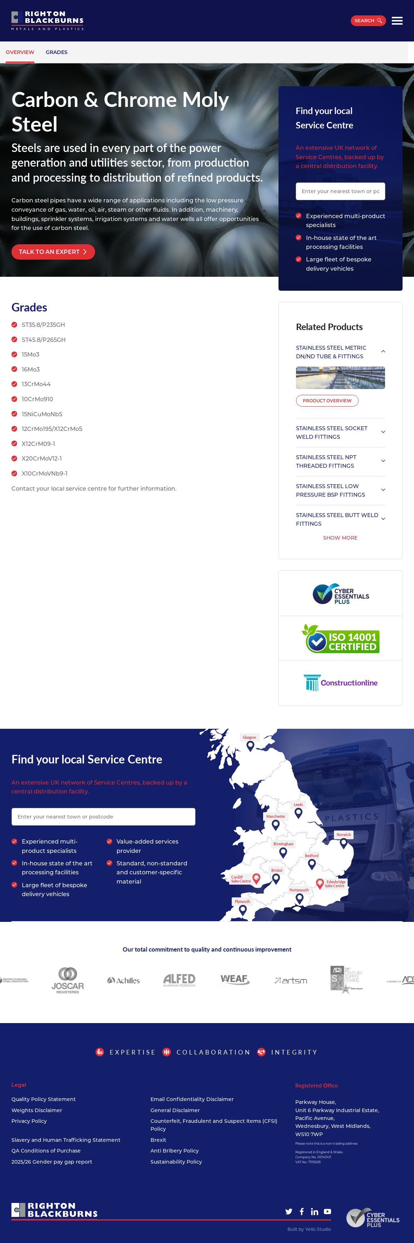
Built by (309, 1229)
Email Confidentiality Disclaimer (192, 1099)
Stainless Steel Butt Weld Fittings (340, 519)
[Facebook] (301, 1211)
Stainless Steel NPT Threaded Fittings (340, 461)
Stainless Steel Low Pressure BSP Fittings (340, 490)
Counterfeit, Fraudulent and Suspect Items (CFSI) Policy (214, 1125)
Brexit (158, 1140)
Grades (57, 52)
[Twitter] (288, 1211)
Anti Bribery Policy (175, 1151)
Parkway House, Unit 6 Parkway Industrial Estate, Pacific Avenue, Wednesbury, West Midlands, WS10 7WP (337, 1118)
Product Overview (327, 400)
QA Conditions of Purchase (46, 1151)
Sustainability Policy (176, 1162)
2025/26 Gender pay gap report (51, 1162)
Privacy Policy (29, 1121)
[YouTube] (327, 1211)
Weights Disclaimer (36, 1110)
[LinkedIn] (314, 1211)
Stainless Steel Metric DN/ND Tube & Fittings (340, 352)
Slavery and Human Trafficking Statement (65, 1140)
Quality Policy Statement (43, 1099)
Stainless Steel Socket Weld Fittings (340, 432)
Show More (340, 538)
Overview (20, 52)
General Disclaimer (175, 1110)
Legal (18, 1085)
